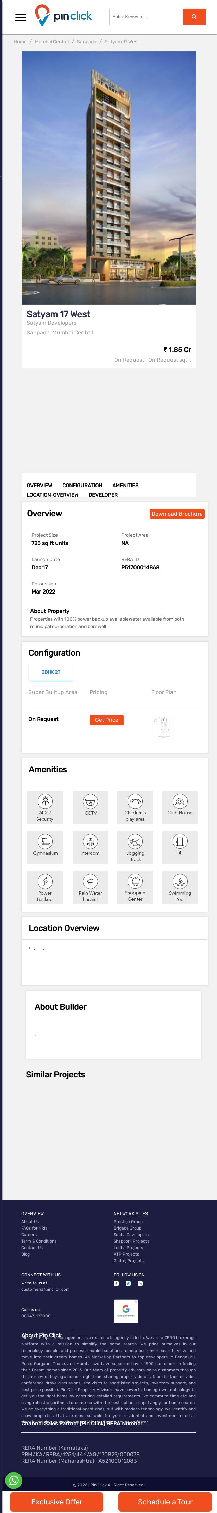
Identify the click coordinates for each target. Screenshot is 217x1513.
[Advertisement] (115, 416)
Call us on (30, 1309)
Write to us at (34, 1282)
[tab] (51, 672)
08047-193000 (36, 1316)
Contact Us (32, 1247)
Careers (29, 1234)
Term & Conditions (38, 1241)
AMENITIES (125, 485)
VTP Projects (126, 1254)
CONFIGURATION (82, 485)
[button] (21, 17)
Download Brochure (177, 513)
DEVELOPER (103, 495)
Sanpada (87, 42)
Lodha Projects (128, 1247)
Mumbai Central (52, 42)
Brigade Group (127, 1228)
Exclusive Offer (56, 1502)
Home (20, 42)
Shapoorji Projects (131, 1241)
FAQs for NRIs (34, 1228)
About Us (30, 1221)
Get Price (106, 720)
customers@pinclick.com (45, 1289)
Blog (25, 1254)
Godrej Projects (129, 1260)
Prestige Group (128, 1221)
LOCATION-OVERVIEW (52, 495)
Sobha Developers (131, 1234)
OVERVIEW (39, 485)
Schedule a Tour (165, 1502)
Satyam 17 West (122, 42)
